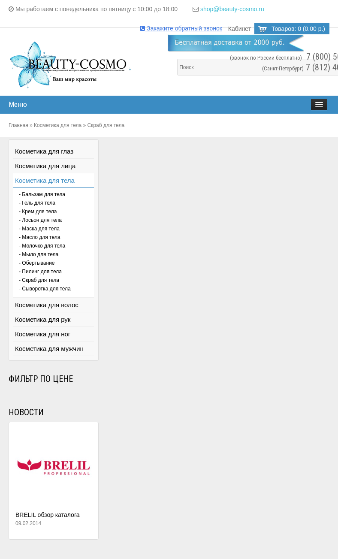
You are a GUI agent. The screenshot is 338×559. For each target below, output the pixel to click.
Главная (18, 125)
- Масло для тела (39, 237)
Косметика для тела (57, 125)
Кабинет (239, 28)
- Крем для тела (38, 211)
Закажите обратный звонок (181, 28)
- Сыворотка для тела (45, 289)
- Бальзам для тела (42, 194)
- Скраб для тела (39, 280)
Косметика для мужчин (49, 348)
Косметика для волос (46, 304)
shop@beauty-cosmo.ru (232, 9)
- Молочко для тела (42, 246)
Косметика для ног (42, 334)
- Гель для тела (37, 203)
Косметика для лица (45, 165)
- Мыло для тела (38, 254)
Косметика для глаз (44, 151)
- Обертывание (37, 263)
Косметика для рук (42, 319)
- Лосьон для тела (40, 220)
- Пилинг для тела (40, 272)
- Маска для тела (39, 229)
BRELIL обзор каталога (47, 514)
